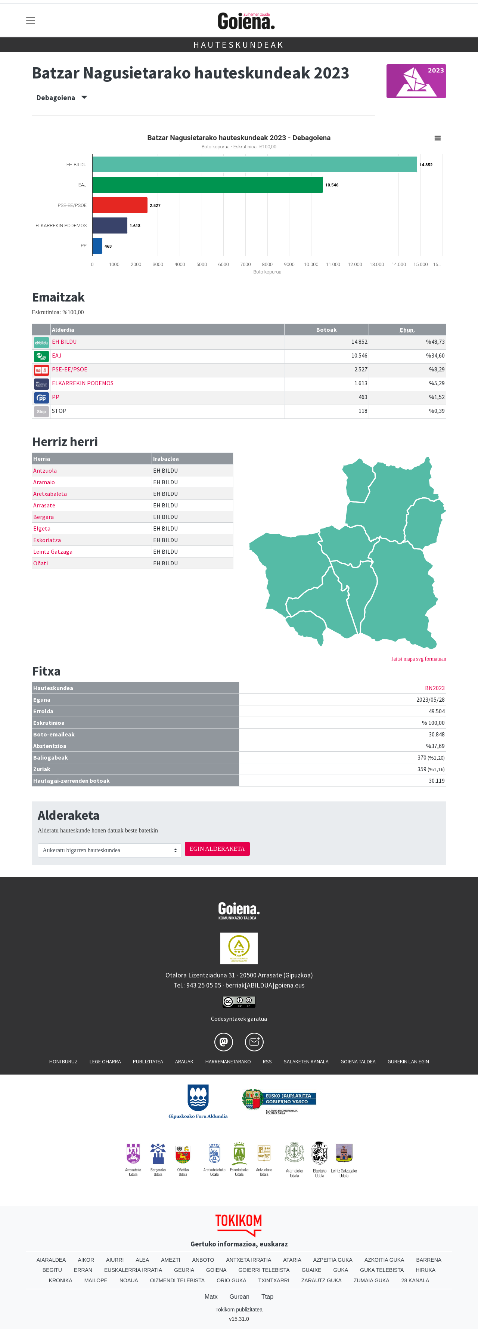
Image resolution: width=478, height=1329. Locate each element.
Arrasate (44, 505)
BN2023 (435, 688)
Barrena (428, 1260)
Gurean (239, 1297)
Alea (142, 1260)
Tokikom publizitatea (239, 1310)
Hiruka (425, 1270)
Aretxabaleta (50, 493)
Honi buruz (63, 1061)
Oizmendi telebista (177, 1280)
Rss (267, 1061)
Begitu (52, 1270)
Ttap (267, 1297)
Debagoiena (62, 97)
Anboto (203, 1260)
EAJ (57, 355)
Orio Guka (231, 1280)
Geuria (184, 1270)
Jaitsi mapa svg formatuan (418, 659)
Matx (211, 1297)
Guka (340, 1270)
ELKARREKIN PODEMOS (83, 383)
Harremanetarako (228, 1061)
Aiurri (115, 1260)
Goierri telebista (263, 1270)
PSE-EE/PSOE (69, 369)
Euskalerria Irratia (133, 1270)
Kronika (60, 1280)
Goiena (216, 1270)
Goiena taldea (358, 1061)
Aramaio (44, 482)
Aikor (86, 1260)
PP (55, 397)
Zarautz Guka (321, 1280)
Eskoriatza (47, 540)
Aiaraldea (51, 1260)
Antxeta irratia (248, 1260)
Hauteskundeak (238, 44)
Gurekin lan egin (408, 1061)
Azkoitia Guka (384, 1260)
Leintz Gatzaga (52, 551)
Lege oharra (105, 1061)
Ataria (292, 1260)
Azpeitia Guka (333, 1260)
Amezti (170, 1260)
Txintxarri (273, 1280)
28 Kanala (415, 1280)
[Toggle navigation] (31, 20)
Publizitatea (148, 1061)
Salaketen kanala (306, 1061)
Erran (83, 1270)
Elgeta (41, 528)
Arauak (184, 1061)
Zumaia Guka (371, 1280)
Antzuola (45, 470)
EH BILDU (64, 341)
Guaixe (312, 1270)
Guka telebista (382, 1270)
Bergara (43, 516)
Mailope (96, 1280)
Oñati (40, 563)
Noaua (129, 1280)
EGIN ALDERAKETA (217, 849)
